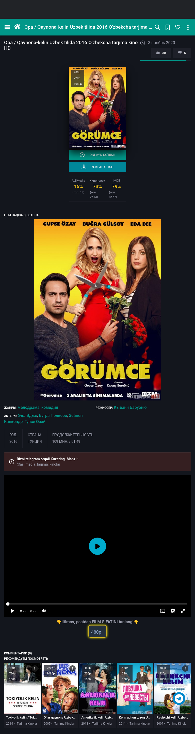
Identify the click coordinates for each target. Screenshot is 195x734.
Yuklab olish (97, 166)
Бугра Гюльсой (53, 415)
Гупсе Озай (34, 421)
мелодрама (28, 407)
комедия (49, 407)
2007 (159, 723)
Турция (35, 441)
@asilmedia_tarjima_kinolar (38, 464)
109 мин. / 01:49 (66, 441)
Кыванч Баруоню (130, 407)
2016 (13, 441)
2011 (122, 723)
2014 (9, 723)
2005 (47, 723)
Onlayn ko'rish (97, 154)
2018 (84, 723)
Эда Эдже (27, 415)
